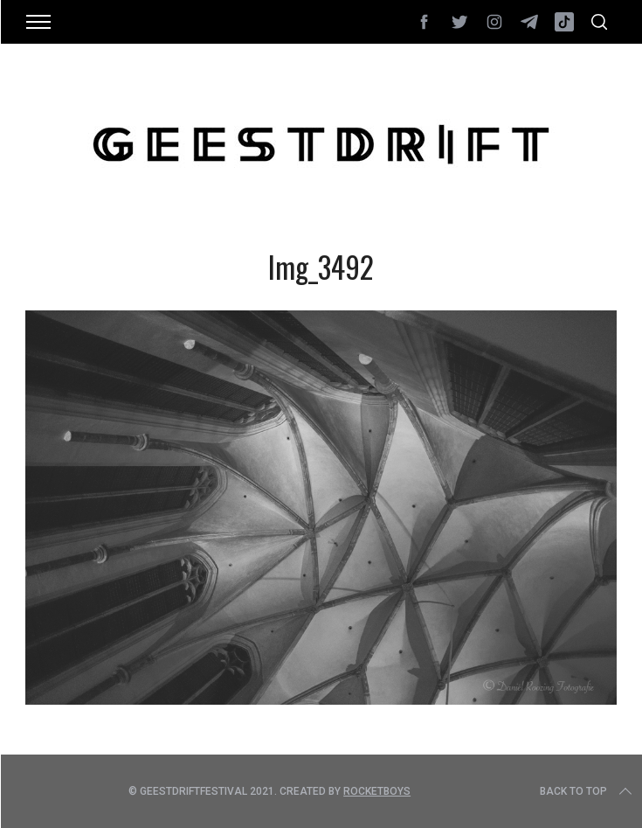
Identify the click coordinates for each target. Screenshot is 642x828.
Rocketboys (377, 791)
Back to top (587, 791)
